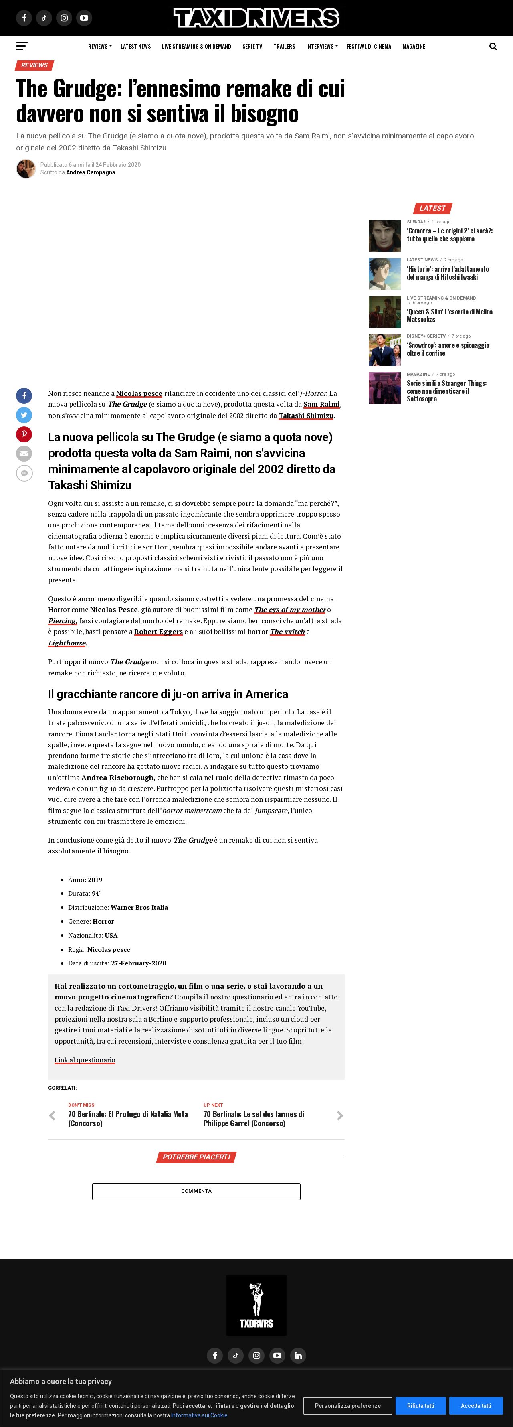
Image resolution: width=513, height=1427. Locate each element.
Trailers (284, 46)
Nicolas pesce (140, 393)
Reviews (97, 46)
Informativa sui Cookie (199, 1415)
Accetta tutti (476, 1406)
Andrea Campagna (90, 172)
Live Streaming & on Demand (196, 46)
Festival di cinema (369, 46)
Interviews (319, 46)
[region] (256, 1398)
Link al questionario (87, 1059)
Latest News (136, 46)
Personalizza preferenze (348, 1406)
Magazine (413, 46)
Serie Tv (252, 46)
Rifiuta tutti (420, 1406)
